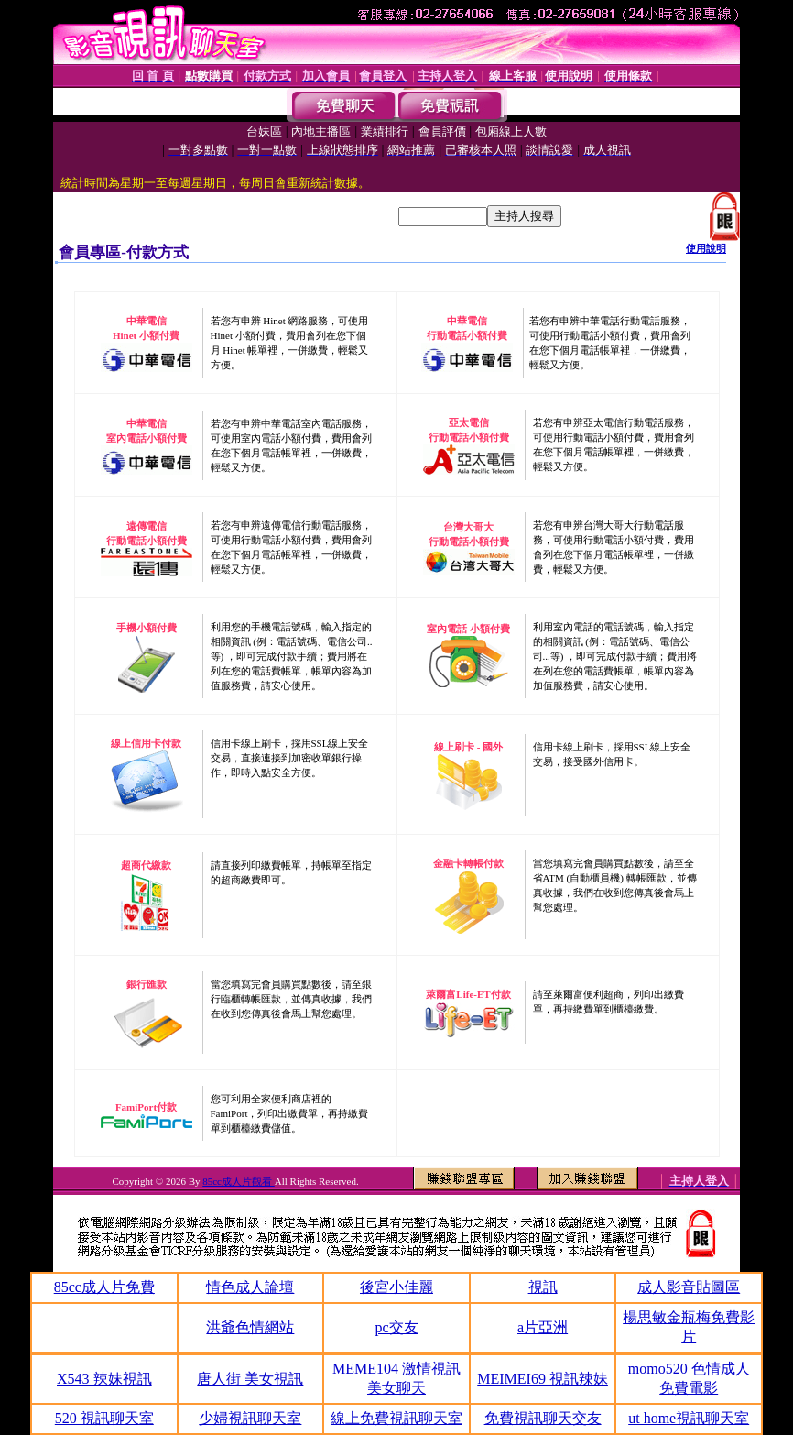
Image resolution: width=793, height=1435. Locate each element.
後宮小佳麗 (396, 1287)
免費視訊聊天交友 (543, 1418)
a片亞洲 (542, 1327)
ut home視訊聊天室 (688, 1418)
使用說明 (706, 248)
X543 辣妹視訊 (104, 1378)
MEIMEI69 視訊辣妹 (542, 1378)
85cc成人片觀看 (238, 1181)
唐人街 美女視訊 (250, 1378)
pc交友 (396, 1327)
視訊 (543, 1287)
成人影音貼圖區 (688, 1287)
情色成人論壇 (250, 1287)
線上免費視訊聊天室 (396, 1418)
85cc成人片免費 (104, 1287)
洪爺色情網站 (250, 1327)
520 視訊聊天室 (104, 1418)
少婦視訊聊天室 (250, 1418)
